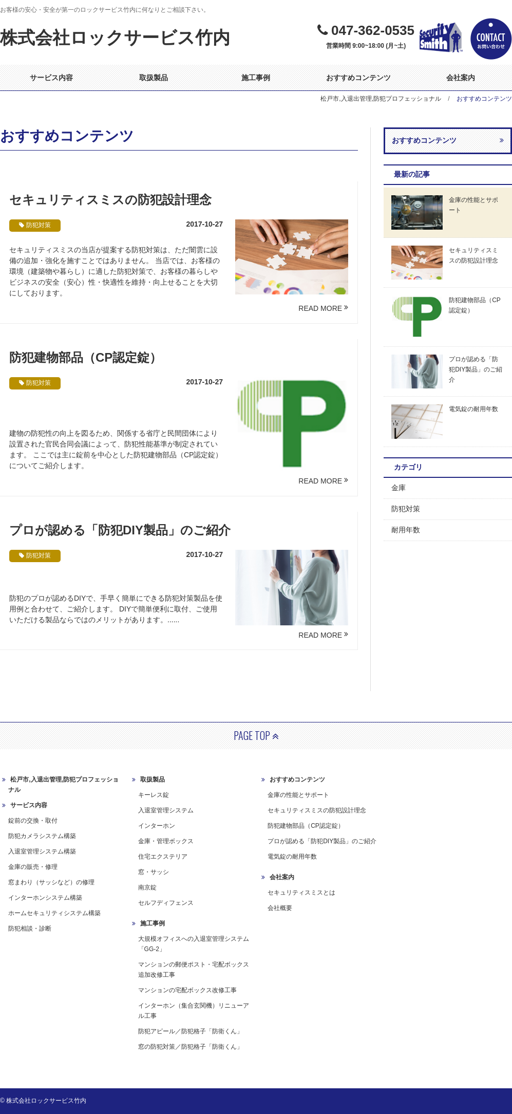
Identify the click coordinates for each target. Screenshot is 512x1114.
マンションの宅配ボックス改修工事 (187, 990)
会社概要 (280, 908)
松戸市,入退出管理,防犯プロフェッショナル (380, 98)
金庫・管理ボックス (166, 841)
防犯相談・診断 (29, 928)
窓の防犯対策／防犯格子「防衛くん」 (190, 1046)
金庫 (398, 488)
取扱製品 (153, 77)
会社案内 (460, 77)
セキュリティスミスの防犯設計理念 (110, 200)
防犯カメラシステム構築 (42, 836)
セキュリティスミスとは (301, 892)
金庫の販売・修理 (33, 866)
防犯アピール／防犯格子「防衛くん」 (190, 1031)
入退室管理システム (166, 810)
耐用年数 (405, 530)
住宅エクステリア (162, 856)
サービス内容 (51, 77)
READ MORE (320, 308)
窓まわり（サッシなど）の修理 (51, 882)
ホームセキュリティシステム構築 (54, 913)
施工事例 (255, 77)
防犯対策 (405, 509)
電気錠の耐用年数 (292, 856)
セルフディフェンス (166, 902)
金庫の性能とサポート (298, 795)
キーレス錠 (153, 795)
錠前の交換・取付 (33, 820)
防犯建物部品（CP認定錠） (85, 357)
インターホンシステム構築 (45, 897)
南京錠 (147, 887)
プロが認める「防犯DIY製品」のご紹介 (120, 530)
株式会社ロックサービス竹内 (115, 37)
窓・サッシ (153, 872)
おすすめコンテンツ (358, 77)
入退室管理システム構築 (42, 851)
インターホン (156, 825)
